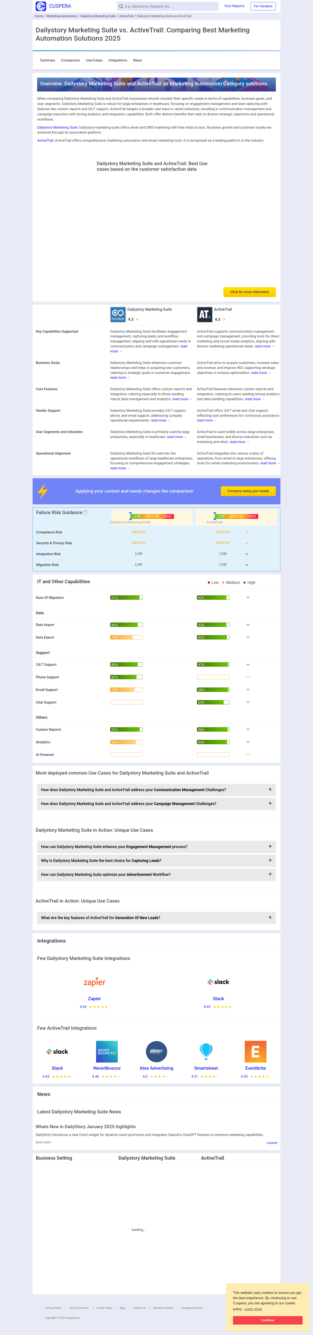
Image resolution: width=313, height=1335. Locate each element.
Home (39, 16)
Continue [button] (268, 1320)
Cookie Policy (104, 1308)
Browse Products (163, 1308)
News (137, 60)
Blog (122, 1308)
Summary (47, 60)
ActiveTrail (126, 16)
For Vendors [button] (263, 6)
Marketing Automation (62, 16)
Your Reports (235, 6)
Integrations (118, 60)
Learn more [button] (253, 1309)
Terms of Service (79, 1308)
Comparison (70, 60)
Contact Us (139, 1308)
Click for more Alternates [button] (249, 292)
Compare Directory (192, 1308)
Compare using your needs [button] (248, 491)
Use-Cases (94, 60)
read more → (265, 346)
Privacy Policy (53, 1308)
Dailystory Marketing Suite (98, 16)
